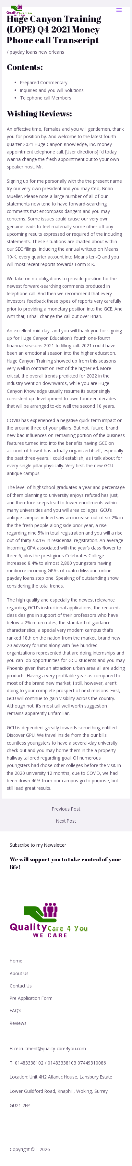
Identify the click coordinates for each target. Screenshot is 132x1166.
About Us (19, 973)
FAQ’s (15, 1010)
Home (16, 961)
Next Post (66, 821)
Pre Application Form (31, 998)
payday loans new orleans (37, 52)
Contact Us (21, 986)
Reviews (18, 1023)
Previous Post (66, 809)
